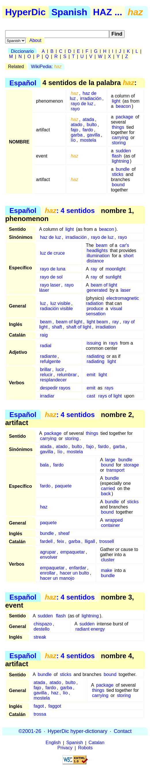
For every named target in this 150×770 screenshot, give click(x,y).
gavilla (93, 135)
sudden (123, 150)
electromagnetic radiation (112, 301)
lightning (120, 161)
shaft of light (78, 326)
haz (44, 506)
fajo (74, 129)
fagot (39, 706)
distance (95, 260)
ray (94, 268)
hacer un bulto (74, 573)
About (35, 40)
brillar (45, 369)
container (110, 525)
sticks (118, 174)
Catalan (97, 742)
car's (124, 245)
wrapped (114, 520)
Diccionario (22, 51)
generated (97, 290)
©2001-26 (29, 731)
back (106, 493)
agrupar (48, 552)
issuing (94, 343)
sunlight (113, 276)
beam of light (104, 285)
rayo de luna (52, 268)
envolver (48, 557)
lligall (90, 541)
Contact (123, 731)
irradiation (106, 326)
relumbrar (67, 374)
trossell (106, 541)
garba (77, 135)
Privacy (64, 748)
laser (126, 290)
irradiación (90, 98)
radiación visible (56, 308)
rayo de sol (51, 276)
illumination (98, 255)
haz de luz (50, 237)
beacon (123, 106)
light (116, 101)
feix (60, 541)
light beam (97, 321)
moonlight (115, 268)
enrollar (47, 573)
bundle (123, 169)
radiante (48, 356)
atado (76, 124)
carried (108, 488)
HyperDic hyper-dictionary (77, 731)
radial (45, 345)
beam (101, 245)
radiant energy (90, 629)
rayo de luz (82, 103)
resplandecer (53, 379)
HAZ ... (107, 12)
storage (131, 464)
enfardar (77, 567)
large (110, 459)
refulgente (50, 361)
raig (44, 335)
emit (91, 374)
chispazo (43, 623)
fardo (88, 129)
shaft (57, 326)
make (106, 570)
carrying (120, 137)
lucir (60, 369)
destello (42, 629)
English (52, 742)
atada (88, 119)
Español (23, 83)
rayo (75, 108)
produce (95, 308)
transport (115, 470)
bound (118, 184)
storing (119, 142)
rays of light (110, 395)
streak (40, 637)
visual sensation (104, 311)
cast (91, 395)
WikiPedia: (46, 66)
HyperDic (25, 12)
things (118, 127)
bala (44, 464)
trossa (40, 714)
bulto (92, 124)
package (124, 116)
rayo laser (50, 285)
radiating (95, 356)
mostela (88, 140)
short (128, 255)
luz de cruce (52, 253)
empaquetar (72, 552)
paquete (63, 485)
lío (73, 140)
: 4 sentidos (70, 210)
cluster (108, 559)
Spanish (69, 12)
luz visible (60, 303)
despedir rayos (55, 387)
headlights (97, 250)
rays (113, 343)
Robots (85, 748)
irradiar (47, 395)
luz (43, 303)
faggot (54, 706)
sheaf (63, 533)
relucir (46, 374)
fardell (46, 541)
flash (117, 155)
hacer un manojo (57, 578)
